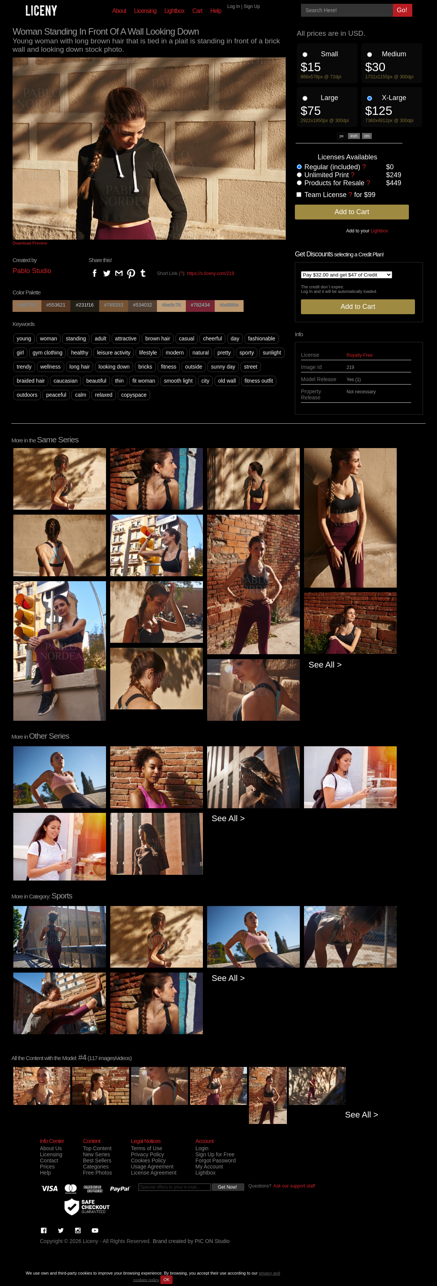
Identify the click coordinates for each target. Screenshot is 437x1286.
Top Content (97, 1148)
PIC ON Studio (212, 1241)
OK (166, 1279)
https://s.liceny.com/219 (210, 273)
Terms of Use (146, 1148)
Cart (197, 11)
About (119, 11)
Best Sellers (97, 1160)
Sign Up (252, 6)
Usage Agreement (152, 1167)
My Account (209, 1167)
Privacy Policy (147, 1154)
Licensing (145, 11)
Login (201, 1148)
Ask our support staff (294, 1186)
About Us (51, 1148)
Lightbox (174, 11)
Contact (49, 1160)
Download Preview (30, 243)
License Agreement (153, 1173)
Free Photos (97, 1173)
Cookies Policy (148, 1160)
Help (215, 11)
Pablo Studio (32, 271)
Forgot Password (215, 1160)
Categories (96, 1167)
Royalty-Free (360, 355)
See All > (325, 664)
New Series (96, 1154)
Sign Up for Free (214, 1154)
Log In (233, 6)
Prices (47, 1167)
